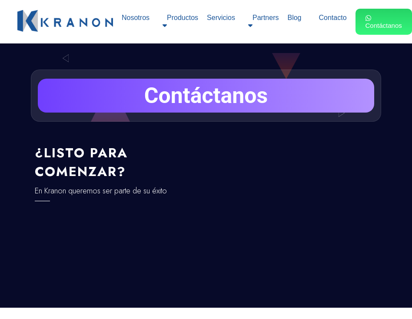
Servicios (221, 17)
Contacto (332, 17)
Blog (294, 17)
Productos (180, 21)
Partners (263, 21)
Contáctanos (383, 22)
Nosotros (136, 17)
